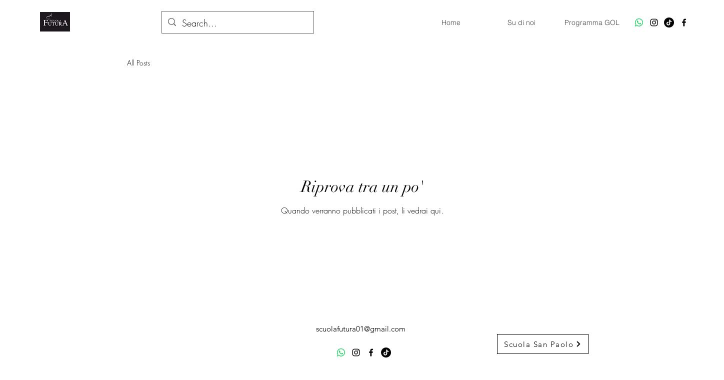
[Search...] (237, 24)
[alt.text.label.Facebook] (684, 23)
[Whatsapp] (639, 23)
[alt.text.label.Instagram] (654, 23)
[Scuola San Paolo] (542, 344)
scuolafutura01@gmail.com (361, 329)
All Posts (138, 63)
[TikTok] (669, 23)
